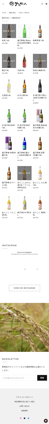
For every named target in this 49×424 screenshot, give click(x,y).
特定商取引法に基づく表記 (24, 375)
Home (4, 12)
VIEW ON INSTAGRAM (24, 261)
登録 (42, 351)
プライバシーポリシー (24, 370)
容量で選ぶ (12, 12)
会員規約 (24, 384)
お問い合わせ (24, 379)
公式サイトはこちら (15, 305)
